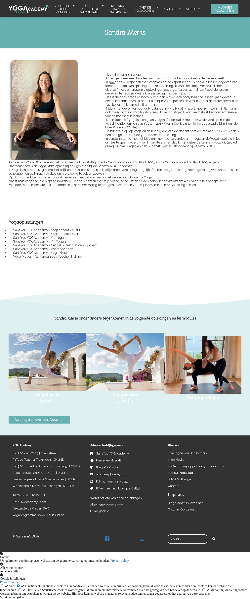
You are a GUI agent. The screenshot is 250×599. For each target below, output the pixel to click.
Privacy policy (119, 560)
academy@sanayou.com (113, 474)
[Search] (214, 539)
